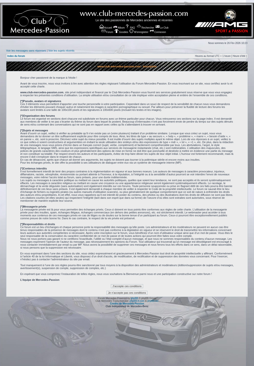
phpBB (134, 298)
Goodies (121, 32)
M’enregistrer (138, 32)
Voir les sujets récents (61, 50)
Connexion (158, 32)
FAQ (130, 27)
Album (119, 27)
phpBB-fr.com (137, 301)
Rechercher (145, 27)
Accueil (106, 27)
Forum (107, 32)
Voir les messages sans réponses (26, 50)
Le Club (162, 27)
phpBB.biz (153, 301)
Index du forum (16, 56)
